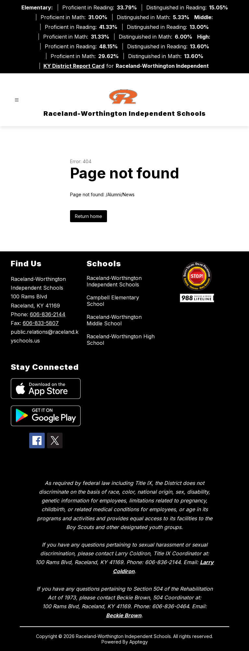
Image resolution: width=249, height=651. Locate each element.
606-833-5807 (41, 323)
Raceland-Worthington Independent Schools (114, 281)
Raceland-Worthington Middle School (114, 320)
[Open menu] (16, 100)
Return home (88, 216)
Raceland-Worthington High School (121, 339)
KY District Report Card (73, 66)
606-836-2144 (47, 314)
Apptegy (138, 642)
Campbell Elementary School (113, 300)
